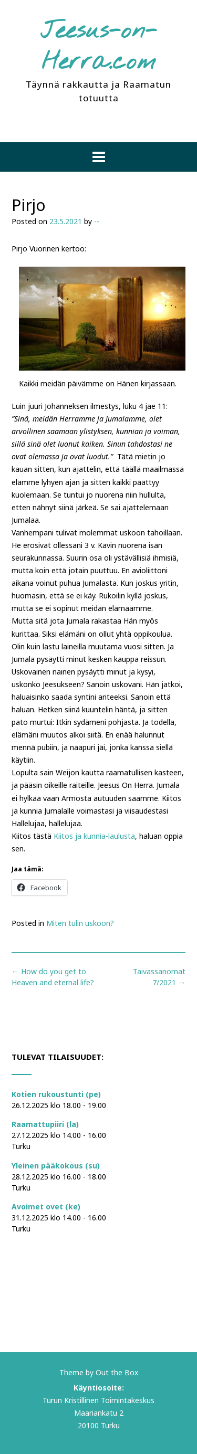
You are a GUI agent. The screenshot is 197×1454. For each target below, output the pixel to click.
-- (96, 221)
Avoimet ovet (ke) (46, 1206)
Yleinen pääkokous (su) (56, 1166)
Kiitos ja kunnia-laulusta (94, 836)
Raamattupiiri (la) (45, 1124)
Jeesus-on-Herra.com (98, 47)
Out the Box (117, 1372)
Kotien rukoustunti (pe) (56, 1094)
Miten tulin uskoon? (80, 923)
